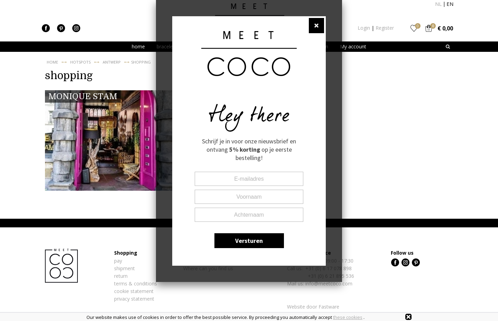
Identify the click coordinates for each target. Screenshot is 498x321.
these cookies (347, 317)
